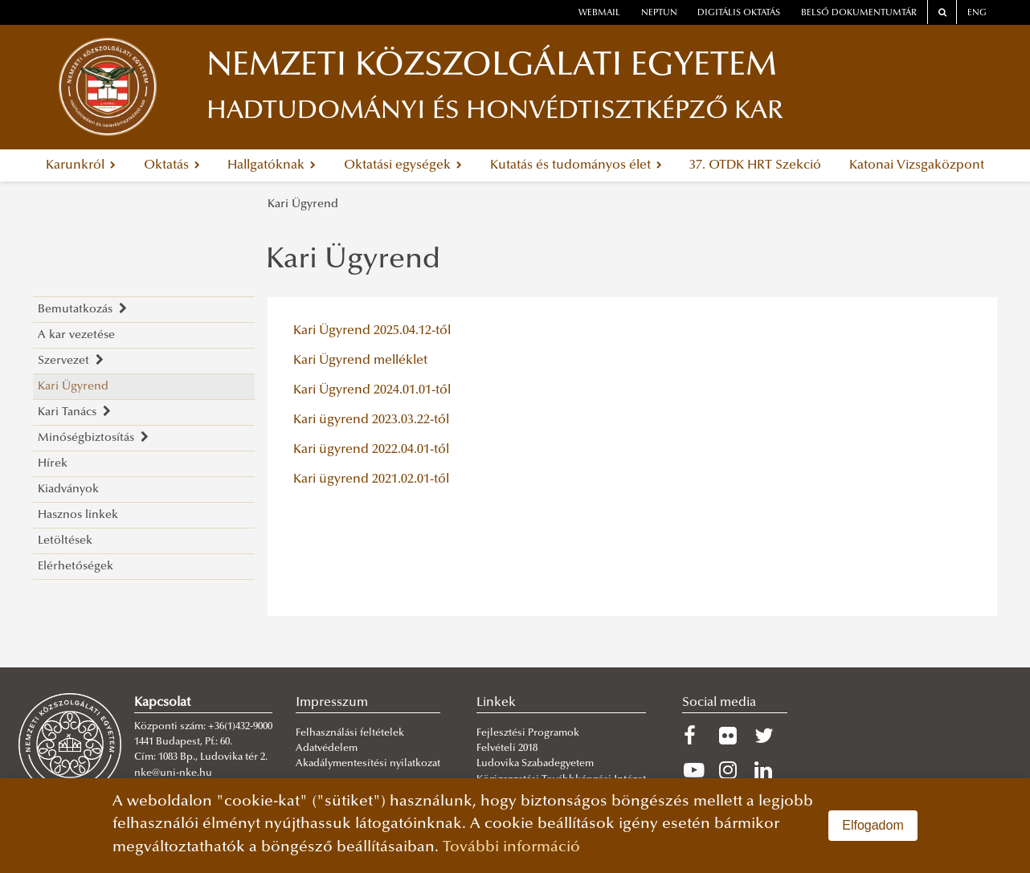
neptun (659, 13)
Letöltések (65, 541)
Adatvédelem (327, 748)
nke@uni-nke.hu (173, 773)
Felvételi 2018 (506, 748)
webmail (599, 13)
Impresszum (332, 702)
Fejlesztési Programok (527, 733)
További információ (511, 847)
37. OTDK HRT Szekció (755, 165)
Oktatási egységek (403, 165)
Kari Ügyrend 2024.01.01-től (372, 390)
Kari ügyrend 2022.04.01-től (371, 449)
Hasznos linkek (78, 515)
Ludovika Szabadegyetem (535, 764)
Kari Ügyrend (303, 204)
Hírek (52, 464)
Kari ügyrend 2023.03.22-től (371, 420)
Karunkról (81, 165)
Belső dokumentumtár (859, 13)
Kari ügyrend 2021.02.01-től (371, 479)
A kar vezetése (76, 335)
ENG (977, 13)
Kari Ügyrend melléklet (360, 360)
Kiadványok (68, 489)
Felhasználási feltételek (350, 733)
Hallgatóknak (271, 165)
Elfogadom (873, 825)
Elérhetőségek (75, 567)
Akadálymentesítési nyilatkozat (368, 764)
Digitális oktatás (738, 13)
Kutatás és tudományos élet (576, 165)
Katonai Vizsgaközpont (916, 165)
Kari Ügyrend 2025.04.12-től (372, 330)
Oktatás (172, 165)
